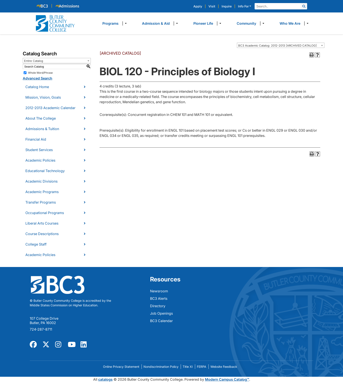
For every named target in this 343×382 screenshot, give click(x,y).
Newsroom (159, 291)
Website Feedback (223, 366)
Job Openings (161, 313)
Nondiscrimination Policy (161, 366)
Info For (243, 6)
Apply (197, 6)
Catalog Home (37, 87)
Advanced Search (37, 78)
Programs (110, 23)
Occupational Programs (44, 213)
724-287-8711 (41, 329)
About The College (40, 118)
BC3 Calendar (161, 321)
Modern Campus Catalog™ (227, 379)
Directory (157, 306)
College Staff (36, 244)
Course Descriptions (42, 234)
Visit (211, 6)
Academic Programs (42, 192)
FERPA (201, 366)
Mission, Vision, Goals (43, 97)
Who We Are (290, 23)
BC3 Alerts (158, 298)
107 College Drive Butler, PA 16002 (44, 320)
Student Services (39, 150)
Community (246, 23)
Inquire (227, 6)
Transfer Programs (40, 202)
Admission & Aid (156, 23)
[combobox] (280, 45)
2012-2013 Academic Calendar (50, 108)
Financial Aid (35, 139)
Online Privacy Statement (121, 366)
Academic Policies (40, 160)
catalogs (105, 379)
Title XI (188, 366)
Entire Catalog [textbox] (33, 61)
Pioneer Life (203, 23)
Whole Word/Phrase (40, 72)
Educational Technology (45, 171)
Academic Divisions (41, 181)
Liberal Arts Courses (41, 223)
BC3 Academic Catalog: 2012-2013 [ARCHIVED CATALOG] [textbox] (277, 45)
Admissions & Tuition (42, 129)
